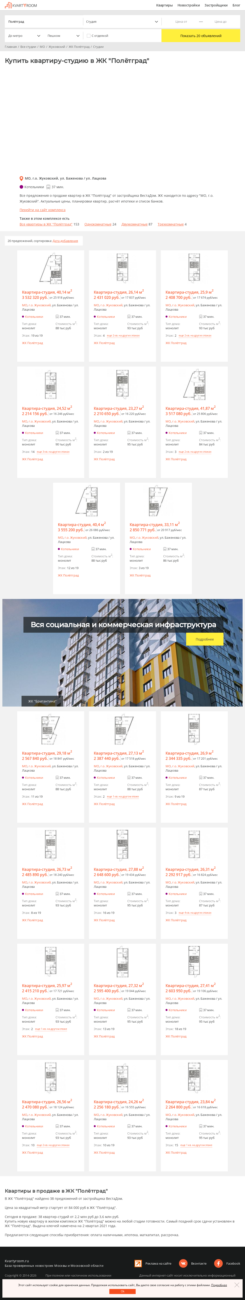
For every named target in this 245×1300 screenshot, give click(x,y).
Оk (122, 1291)
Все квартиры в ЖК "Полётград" (46, 224)
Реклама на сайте (158, 1263)
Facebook (233, 1263)
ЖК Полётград (32, 343)
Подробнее (205, 639)
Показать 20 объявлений (201, 35)
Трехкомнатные (171, 224)
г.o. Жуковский (40, 305)
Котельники (34, 316)
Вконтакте (198, 1263)
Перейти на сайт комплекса (43, 210)
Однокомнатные (97, 224)
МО (24, 305)
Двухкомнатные (135, 224)
